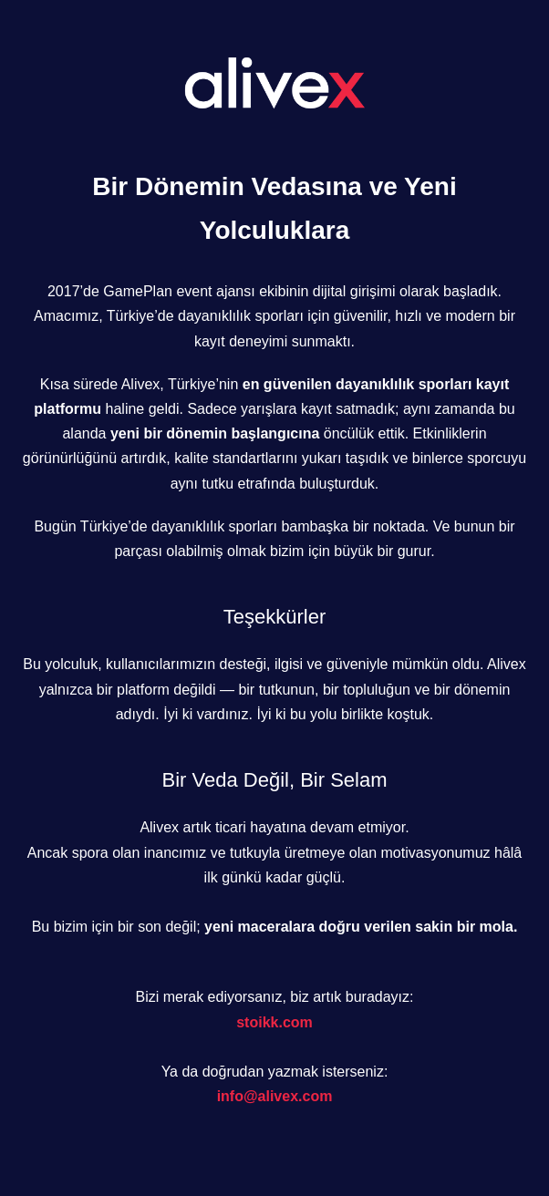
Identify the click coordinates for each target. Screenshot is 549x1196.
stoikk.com (274, 1022)
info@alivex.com (275, 1096)
